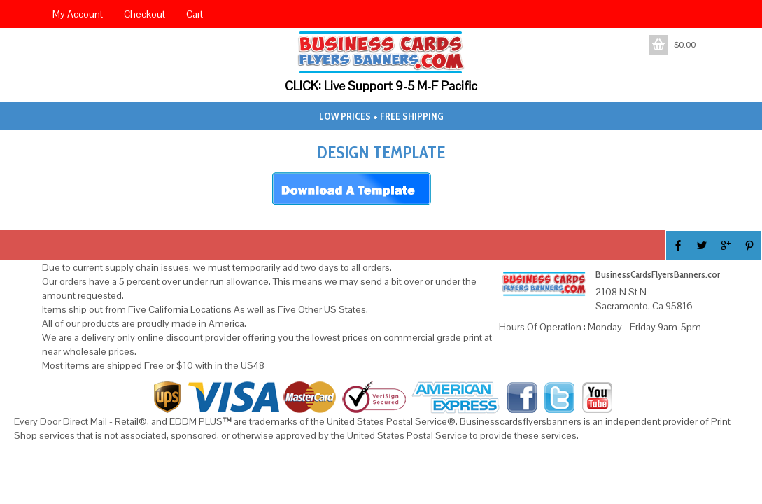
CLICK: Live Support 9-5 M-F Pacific (381, 86)
